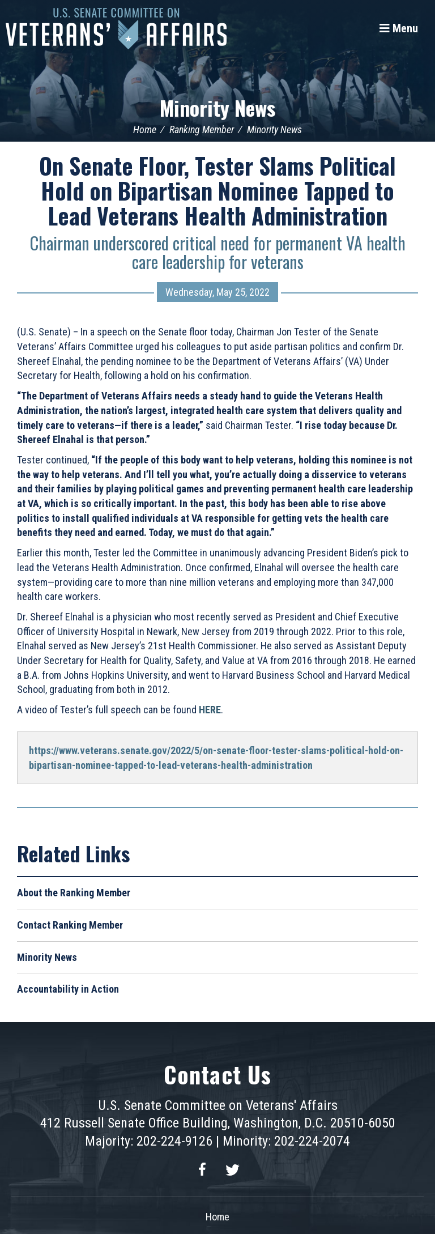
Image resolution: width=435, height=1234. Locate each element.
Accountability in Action (68, 989)
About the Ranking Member (73, 893)
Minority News (217, 107)
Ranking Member (201, 129)
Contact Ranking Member (70, 925)
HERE (210, 710)
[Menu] (398, 28)
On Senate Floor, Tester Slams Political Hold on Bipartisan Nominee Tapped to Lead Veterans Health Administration (217, 190)
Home (144, 129)
